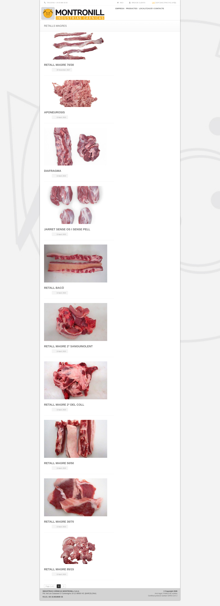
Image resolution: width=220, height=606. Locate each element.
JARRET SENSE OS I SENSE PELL (67, 229)
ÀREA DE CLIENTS (138, 3)
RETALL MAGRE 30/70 (59, 521)
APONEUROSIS (54, 112)
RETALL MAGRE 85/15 (59, 569)
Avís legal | (159, 593)
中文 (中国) (172, 3)
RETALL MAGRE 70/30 (59, 64)
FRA (166, 3)
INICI (121, 3)
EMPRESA (115, 12)
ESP (157, 3)
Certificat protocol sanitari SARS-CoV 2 (162, 596)
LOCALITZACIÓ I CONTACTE (151, 12)
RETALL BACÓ (54, 287)
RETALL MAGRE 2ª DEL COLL (64, 404)
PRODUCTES (130, 12)
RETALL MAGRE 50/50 (59, 463)
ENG (161, 3)
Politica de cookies (170, 593)
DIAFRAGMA (52, 170)
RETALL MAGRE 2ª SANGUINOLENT (68, 346)
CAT (153, 3)
